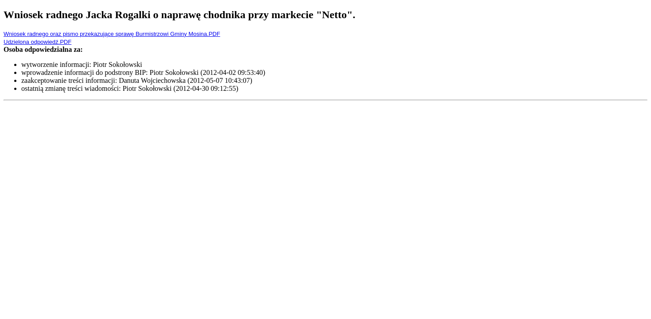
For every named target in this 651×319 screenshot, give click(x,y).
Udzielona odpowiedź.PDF (37, 42)
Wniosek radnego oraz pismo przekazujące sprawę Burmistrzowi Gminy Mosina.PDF (112, 34)
